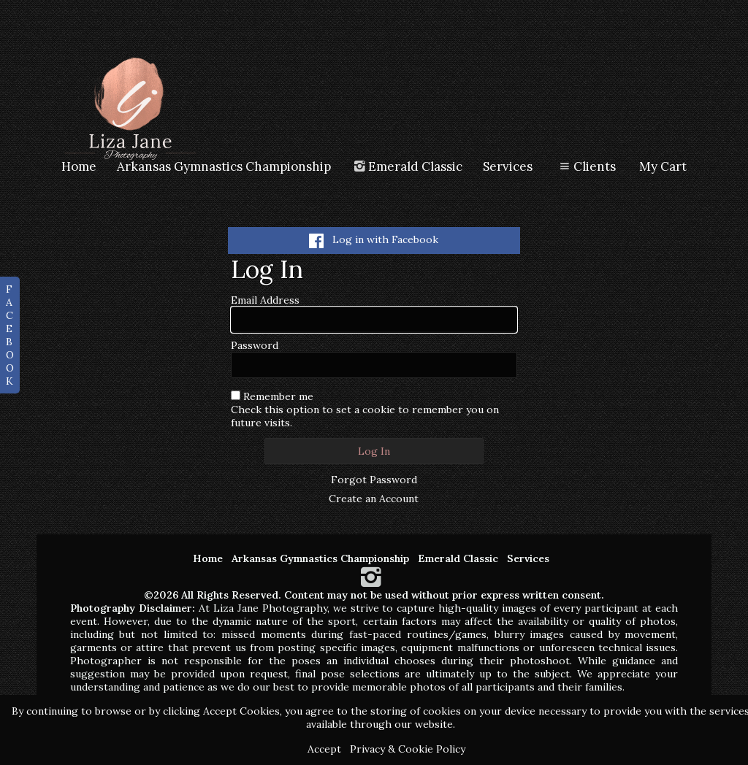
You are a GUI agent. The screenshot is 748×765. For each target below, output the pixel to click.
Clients (586, 166)
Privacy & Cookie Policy (407, 749)
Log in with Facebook (373, 239)
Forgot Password (374, 479)
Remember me (278, 396)
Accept (324, 749)
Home (78, 166)
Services (508, 166)
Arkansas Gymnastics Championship (224, 166)
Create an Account (374, 498)
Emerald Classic (407, 166)
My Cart (663, 166)
